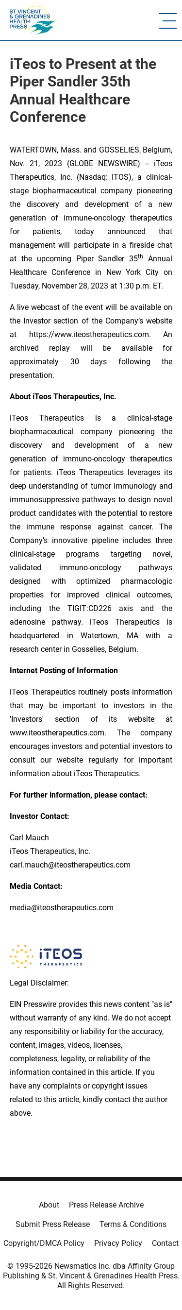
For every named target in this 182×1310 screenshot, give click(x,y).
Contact (165, 1243)
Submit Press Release (53, 1224)
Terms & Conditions (132, 1224)
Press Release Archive (106, 1204)
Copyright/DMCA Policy (43, 1243)
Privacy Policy (118, 1243)
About (49, 1204)
